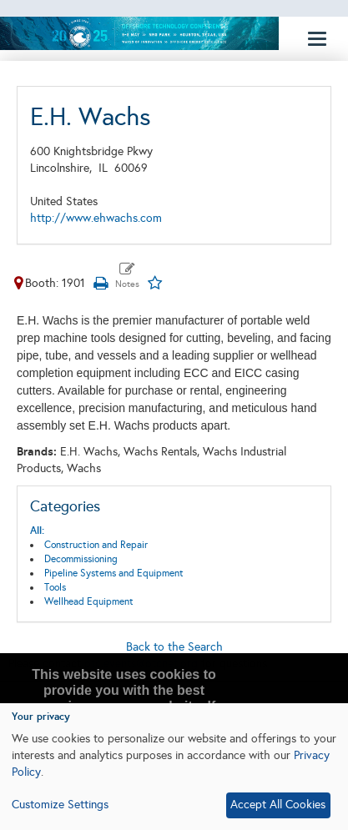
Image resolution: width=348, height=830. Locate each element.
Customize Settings (60, 804)
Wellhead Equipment (89, 601)
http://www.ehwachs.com (96, 218)
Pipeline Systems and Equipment (114, 573)
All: (37, 530)
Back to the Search (174, 647)
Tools (55, 587)
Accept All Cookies (277, 804)
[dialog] (174, 766)
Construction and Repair (96, 545)
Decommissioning (81, 559)
